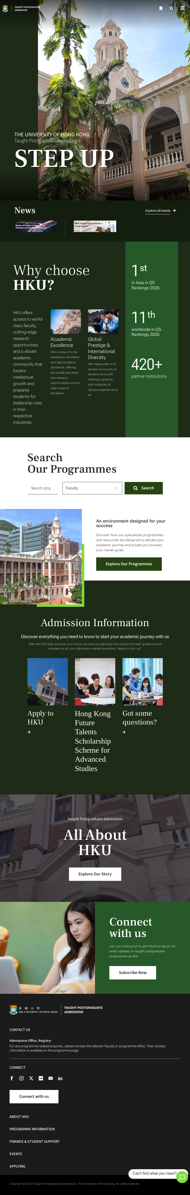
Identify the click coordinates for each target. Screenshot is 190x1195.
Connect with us (34, 1097)
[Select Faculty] (92, 488)
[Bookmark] (160, 8)
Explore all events (160, 210)
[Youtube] (53, 1078)
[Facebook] (14, 1078)
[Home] (25, 8)
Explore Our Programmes (129, 564)
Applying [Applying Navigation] (17, 1166)
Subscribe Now (133, 973)
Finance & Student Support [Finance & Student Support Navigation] (35, 1141)
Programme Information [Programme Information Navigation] (32, 1129)
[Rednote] (43, 1078)
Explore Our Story (95, 874)
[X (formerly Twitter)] (33, 1078)
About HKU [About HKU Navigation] (19, 1116)
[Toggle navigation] (183, 8)
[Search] (172, 8)
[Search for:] (42, 488)
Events (16, 1154)
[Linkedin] (62, 1078)
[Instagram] (23, 1078)
